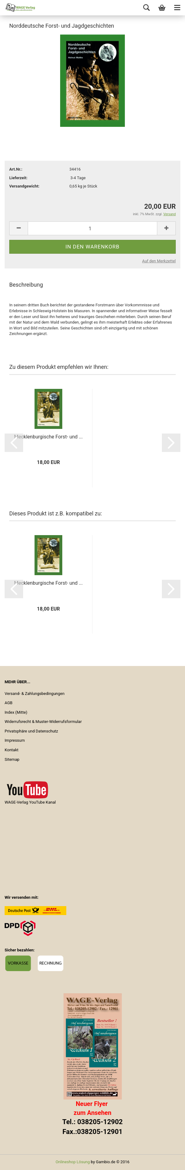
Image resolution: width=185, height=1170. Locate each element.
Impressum (15, 740)
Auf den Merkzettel (159, 261)
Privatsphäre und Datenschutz (31, 731)
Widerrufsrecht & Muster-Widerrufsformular (43, 721)
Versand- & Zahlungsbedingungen (34, 693)
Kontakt (11, 750)
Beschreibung (26, 284)
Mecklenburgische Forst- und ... (48, 437)
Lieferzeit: (18, 178)
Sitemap (12, 759)
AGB (8, 702)
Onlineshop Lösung (73, 1162)
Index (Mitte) (16, 712)
